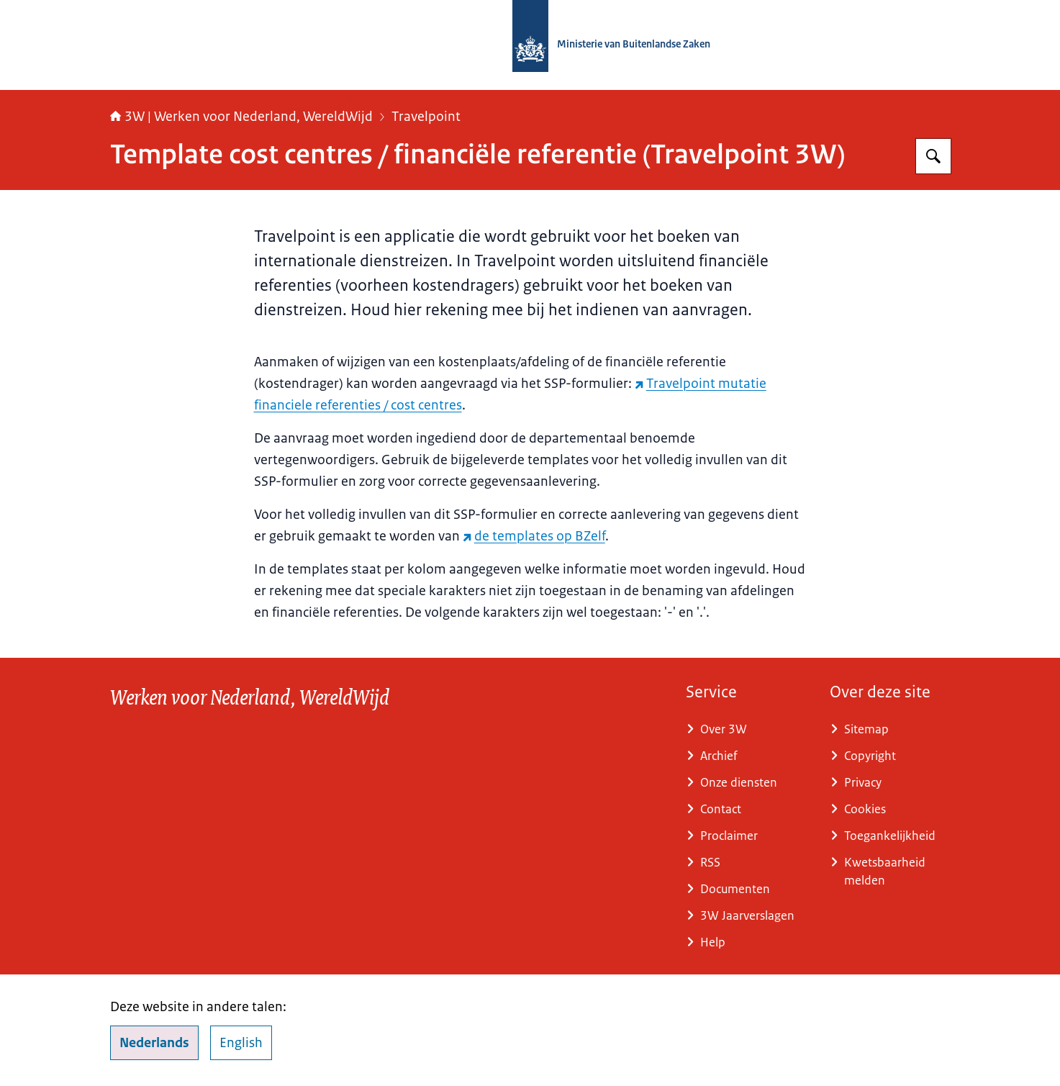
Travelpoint (426, 116)
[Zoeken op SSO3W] (933, 156)
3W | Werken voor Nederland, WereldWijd (241, 116)
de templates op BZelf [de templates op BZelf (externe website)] (534, 536)
